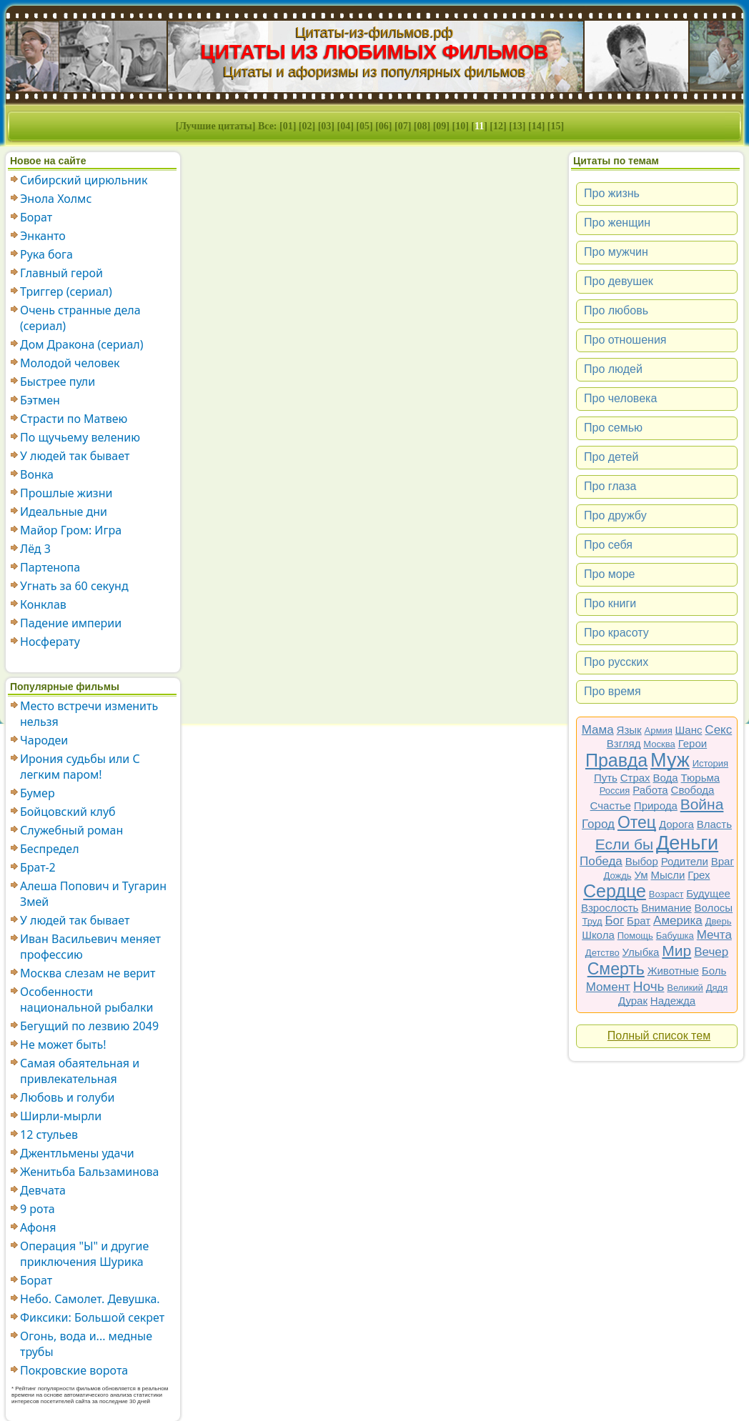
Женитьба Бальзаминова (89, 1172)
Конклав (43, 604)
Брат (638, 920)
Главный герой (61, 273)
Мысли (668, 875)
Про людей (613, 369)
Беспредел (49, 849)
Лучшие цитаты (215, 126)
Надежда (672, 1000)
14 (537, 126)
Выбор (641, 861)
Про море (609, 574)
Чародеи (44, 740)
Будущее (708, 893)
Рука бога (46, 254)
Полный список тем (658, 1035)
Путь (605, 778)
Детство (602, 952)
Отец (636, 822)
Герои (693, 743)
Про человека (620, 398)
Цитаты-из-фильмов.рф (374, 32)
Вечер (711, 952)
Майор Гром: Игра (70, 530)
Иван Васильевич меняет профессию (90, 946)
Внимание (666, 908)
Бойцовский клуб (68, 811)
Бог (614, 920)
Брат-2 (38, 867)
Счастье (610, 805)
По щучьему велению (80, 437)
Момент (608, 987)
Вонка (37, 474)
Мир (676, 950)
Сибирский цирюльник (83, 180)
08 (422, 126)
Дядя (717, 987)
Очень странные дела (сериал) (80, 318)
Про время (612, 691)
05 (364, 126)
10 (460, 126)
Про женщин (617, 222)
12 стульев (49, 1134)
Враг (722, 861)
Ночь (649, 986)
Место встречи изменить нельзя (89, 713)
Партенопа (50, 567)
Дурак (633, 1000)
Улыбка (641, 952)
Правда (616, 760)
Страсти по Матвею (73, 419)
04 (345, 126)
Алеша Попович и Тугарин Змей (93, 893)
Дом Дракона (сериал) (82, 344)
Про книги (610, 603)
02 (307, 126)
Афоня (38, 1227)
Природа (656, 805)
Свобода (693, 790)
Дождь (618, 875)
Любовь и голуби (67, 1097)
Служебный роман (71, 830)
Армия (659, 730)
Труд (592, 921)
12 (498, 126)
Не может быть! (63, 1044)
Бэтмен (40, 400)
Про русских (616, 662)
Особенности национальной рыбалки (86, 999)
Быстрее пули (57, 381)
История (710, 763)
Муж (670, 760)
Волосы (714, 908)
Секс (718, 730)
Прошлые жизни (66, 493)
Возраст (666, 894)
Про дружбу (615, 515)
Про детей (611, 457)
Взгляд (624, 743)
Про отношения (625, 340)
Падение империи (70, 623)
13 (517, 126)
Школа (598, 935)
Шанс (689, 730)
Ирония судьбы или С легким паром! (80, 766)
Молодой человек (70, 363)
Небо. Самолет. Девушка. (90, 1299)
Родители (684, 861)
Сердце (614, 891)
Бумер (37, 793)
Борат (36, 217)
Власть (714, 824)
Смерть (616, 968)
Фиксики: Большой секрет (92, 1317)
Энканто (43, 236)
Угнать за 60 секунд (74, 586)
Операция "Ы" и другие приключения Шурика (84, 1254)
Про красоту (616, 633)
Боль (714, 970)
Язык (629, 730)
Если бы (624, 844)
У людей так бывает (74, 456)
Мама (598, 730)
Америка (678, 920)
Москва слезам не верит (87, 973)
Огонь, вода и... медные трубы (86, 1344)
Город (598, 824)
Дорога (676, 824)
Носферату (50, 641)
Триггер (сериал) (66, 291)
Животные (673, 970)
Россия (615, 790)
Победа (601, 861)
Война (702, 804)
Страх (635, 778)
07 (403, 126)
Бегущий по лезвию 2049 (89, 1026)
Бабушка (675, 935)
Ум (641, 875)
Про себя (608, 545)
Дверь (718, 921)
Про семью (613, 428)
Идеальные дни (63, 511)
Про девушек (618, 281)
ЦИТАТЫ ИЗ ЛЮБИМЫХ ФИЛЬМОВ (375, 52)
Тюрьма (700, 778)
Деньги (687, 843)
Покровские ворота (74, 1370)
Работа (650, 790)
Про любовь (616, 310)
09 (441, 126)
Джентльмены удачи (77, 1153)
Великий (685, 987)
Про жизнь (612, 193)
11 (479, 126)
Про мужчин (616, 252)
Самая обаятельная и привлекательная (79, 1071)
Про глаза (610, 486)
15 (556, 126)
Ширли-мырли (60, 1116)
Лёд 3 (35, 549)
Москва (659, 744)
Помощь (635, 935)
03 (326, 126)
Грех (699, 875)
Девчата (43, 1190)
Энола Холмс (55, 198)
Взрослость (610, 908)
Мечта (714, 935)
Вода (665, 778)
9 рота (37, 1209)
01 (288, 126)
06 (384, 126)
